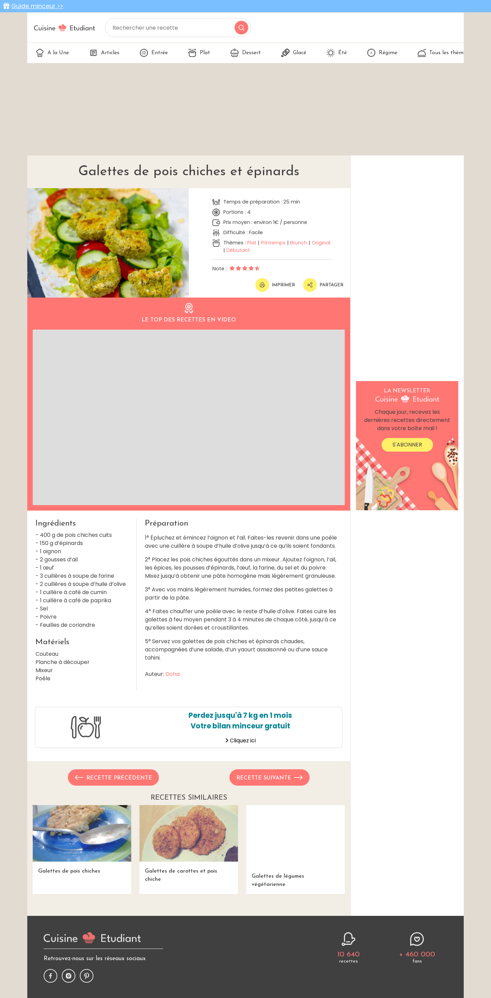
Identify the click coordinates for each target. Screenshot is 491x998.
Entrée (154, 53)
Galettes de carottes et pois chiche (188, 843)
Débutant (238, 250)
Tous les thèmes (443, 53)
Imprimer (275, 285)
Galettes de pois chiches (82, 839)
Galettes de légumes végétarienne (295, 846)
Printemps (273, 242)
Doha (172, 674)
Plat (199, 53)
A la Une (52, 53)
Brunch (298, 242)
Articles (104, 53)
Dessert (245, 53)
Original (321, 242)
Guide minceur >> (37, 6)
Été (337, 53)
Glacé (293, 53)
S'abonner (407, 445)
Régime (382, 53)
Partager (323, 285)
